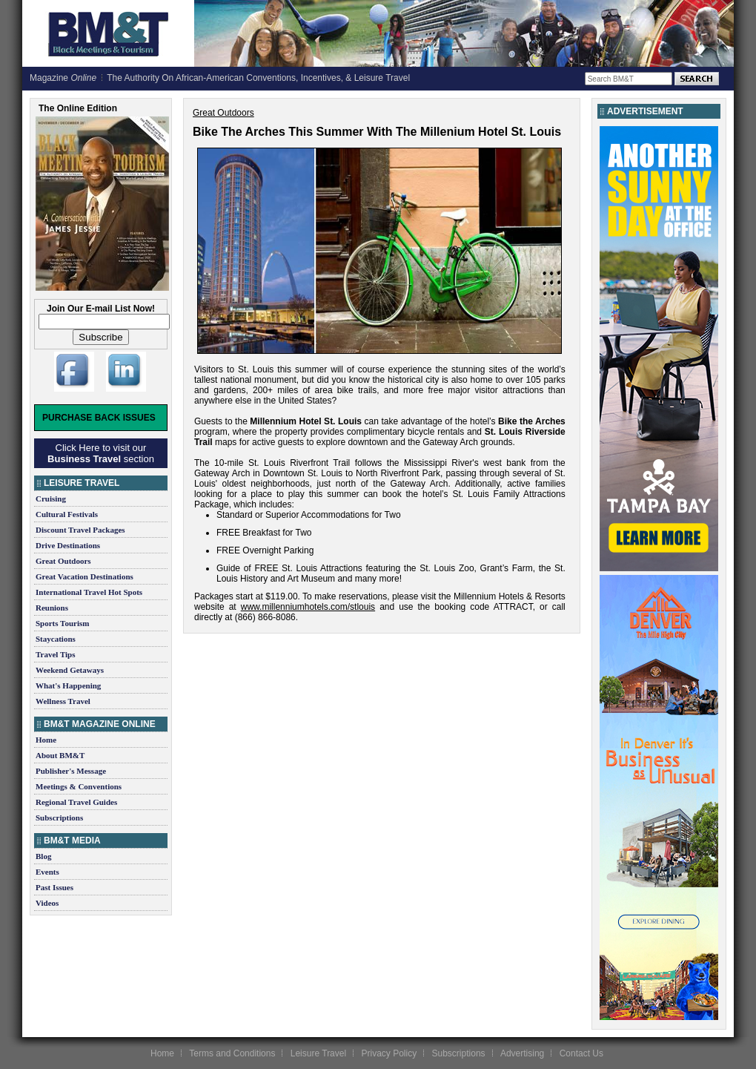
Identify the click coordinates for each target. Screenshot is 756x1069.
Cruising (51, 498)
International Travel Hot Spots (89, 592)
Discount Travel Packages (80, 529)
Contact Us (581, 1053)
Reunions (52, 607)
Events (47, 871)
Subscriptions (59, 817)
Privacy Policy (389, 1053)
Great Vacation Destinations (84, 576)
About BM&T (60, 755)
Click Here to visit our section (100, 453)
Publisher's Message (71, 770)
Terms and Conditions (232, 1053)
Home (46, 739)
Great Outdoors (63, 560)
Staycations (56, 638)
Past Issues (54, 887)
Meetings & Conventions (79, 786)
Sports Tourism (62, 623)
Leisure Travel (318, 1053)
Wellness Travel (63, 701)
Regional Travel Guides (76, 801)
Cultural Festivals (67, 514)
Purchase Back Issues (99, 417)
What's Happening (68, 685)
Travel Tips (56, 654)
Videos (47, 902)
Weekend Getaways (70, 669)
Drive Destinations (68, 545)
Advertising (522, 1053)
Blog (43, 856)
